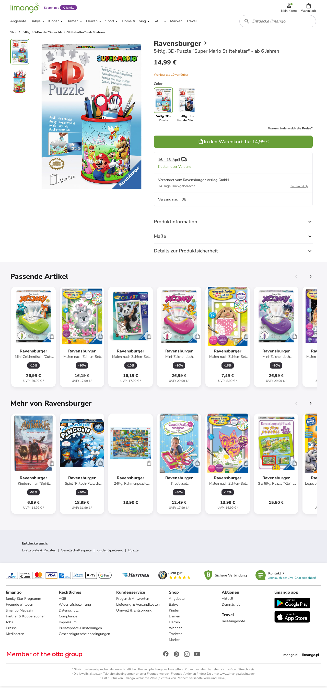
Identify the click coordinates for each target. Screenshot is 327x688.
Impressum (68, 624)
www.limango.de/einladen (237, 675)
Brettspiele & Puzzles (39, 551)
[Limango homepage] (24, 8)
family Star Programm (23, 600)
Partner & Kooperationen (26, 618)
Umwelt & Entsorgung (134, 612)
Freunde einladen (19, 606)
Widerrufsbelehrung (75, 606)
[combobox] (278, 22)
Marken (175, 641)
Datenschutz (68, 612)
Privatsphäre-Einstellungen (80, 629)
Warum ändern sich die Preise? (290, 130)
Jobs (9, 624)
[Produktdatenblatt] (33, 338)
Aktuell (227, 600)
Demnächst (231, 606)
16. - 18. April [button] (169, 161)
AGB (62, 600)
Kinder (174, 612)
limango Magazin (19, 612)
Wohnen (175, 629)
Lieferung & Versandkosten (138, 606)
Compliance (68, 618)
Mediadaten (15, 635)
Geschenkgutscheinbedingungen (84, 635)
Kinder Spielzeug (110, 551)
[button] (308, 8)
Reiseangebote (233, 622)
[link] (186, 106)
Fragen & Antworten (132, 600)
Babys (174, 606)
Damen (174, 618)
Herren (174, 624)
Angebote (176, 600)
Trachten (175, 635)
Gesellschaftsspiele (76, 551)
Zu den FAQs (299, 188)
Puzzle (133, 551)
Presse (11, 629)
